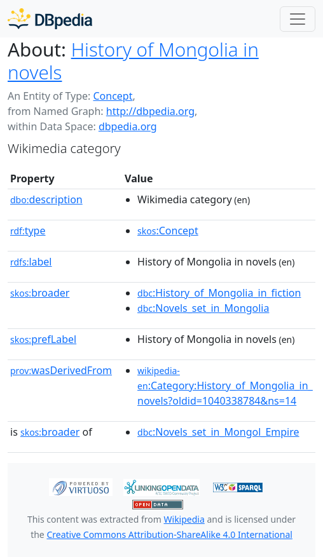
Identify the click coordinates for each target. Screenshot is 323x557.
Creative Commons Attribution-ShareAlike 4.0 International (169, 534)
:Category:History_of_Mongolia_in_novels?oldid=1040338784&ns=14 (225, 386)
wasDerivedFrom (61, 370)
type (28, 231)
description (46, 199)
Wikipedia (184, 519)
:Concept (167, 231)
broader (39, 293)
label (31, 262)
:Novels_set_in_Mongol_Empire (218, 432)
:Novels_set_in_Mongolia (203, 308)
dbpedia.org (128, 126)
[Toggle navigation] (297, 19)
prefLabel (43, 339)
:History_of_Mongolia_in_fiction (219, 293)
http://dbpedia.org (150, 111)
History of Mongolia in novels (133, 60)
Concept (112, 96)
